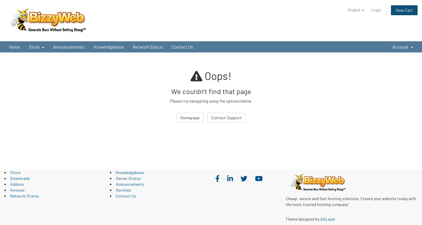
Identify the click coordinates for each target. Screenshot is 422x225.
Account (402, 47)
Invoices (17, 190)
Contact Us (182, 47)
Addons (17, 184)
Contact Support (226, 117)
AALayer (328, 219)
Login (376, 9)
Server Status (128, 178)
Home (14, 47)
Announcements (69, 47)
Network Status (148, 47)
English (356, 9)
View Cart (404, 10)
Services (123, 190)
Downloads (20, 178)
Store (36, 47)
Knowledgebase (108, 47)
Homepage (190, 117)
